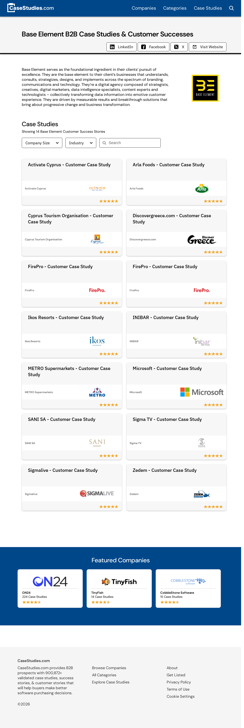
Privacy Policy (179, 682)
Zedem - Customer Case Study (165, 470)
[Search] (133, 143)
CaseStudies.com (34, 660)
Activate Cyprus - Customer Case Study (69, 164)
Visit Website (207, 46)
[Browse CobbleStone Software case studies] (188, 588)
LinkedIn (121, 46)
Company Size (42, 142)
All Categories (104, 674)
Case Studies (208, 8)
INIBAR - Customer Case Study (165, 317)
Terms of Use (178, 689)
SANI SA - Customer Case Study (61, 419)
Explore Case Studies (110, 682)
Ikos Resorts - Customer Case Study (66, 317)
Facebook (153, 46)
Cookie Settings (181, 696)
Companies (144, 8)
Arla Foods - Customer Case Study (168, 164)
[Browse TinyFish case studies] (119, 588)
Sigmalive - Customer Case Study (63, 470)
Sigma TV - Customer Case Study (167, 419)
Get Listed (176, 674)
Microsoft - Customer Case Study (167, 368)
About (172, 667)
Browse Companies (109, 667)
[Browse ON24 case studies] (50, 588)
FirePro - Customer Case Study (60, 266)
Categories (175, 8)
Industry (81, 142)
